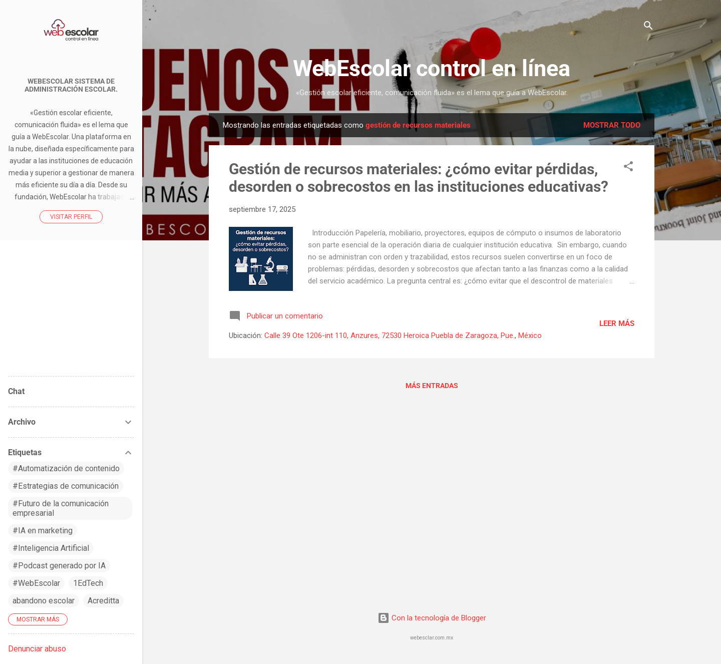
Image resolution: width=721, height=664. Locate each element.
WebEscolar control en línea (431, 68)
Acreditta (103, 600)
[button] (628, 168)
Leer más (616, 323)
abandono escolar (44, 600)
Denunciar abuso (37, 648)
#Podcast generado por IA (59, 565)
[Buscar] (648, 27)
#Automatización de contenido (66, 468)
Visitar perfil (71, 216)
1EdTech (88, 583)
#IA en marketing (43, 530)
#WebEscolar (36, 583)
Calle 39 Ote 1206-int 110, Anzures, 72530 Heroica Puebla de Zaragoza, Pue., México (403, 335)
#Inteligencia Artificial (51, 548)
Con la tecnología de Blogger (432, 617)
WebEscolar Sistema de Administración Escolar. (71, 85)
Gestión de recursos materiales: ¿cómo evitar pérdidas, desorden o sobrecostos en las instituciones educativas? (418, 177)
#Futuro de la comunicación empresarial (61, 508)
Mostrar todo (611, 125)
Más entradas (432, 386)
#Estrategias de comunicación (66, 486)
